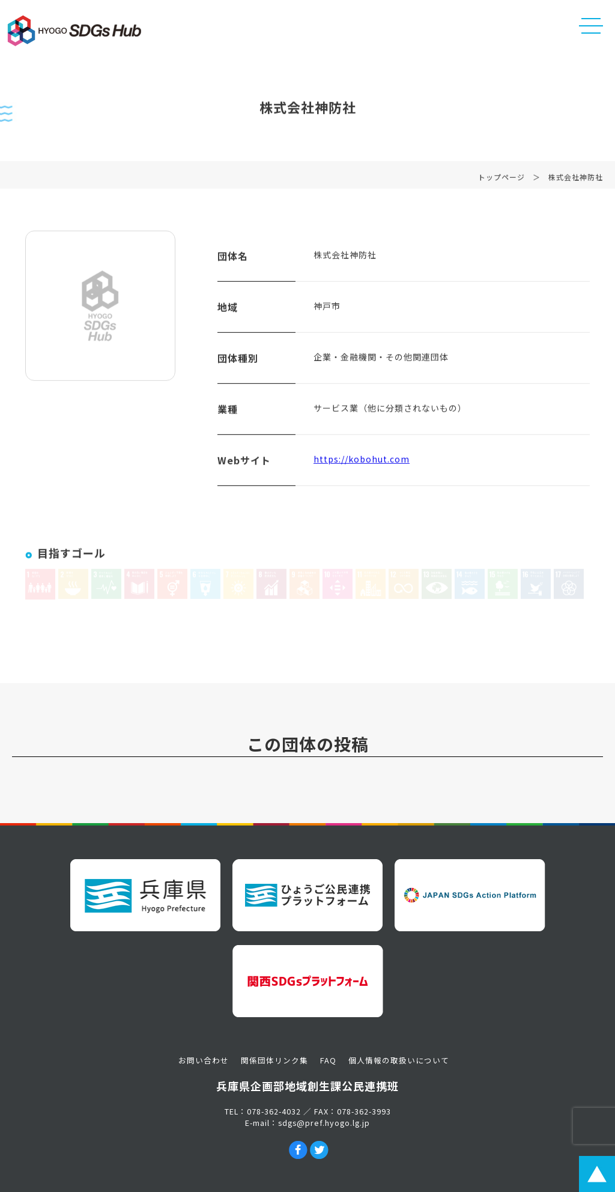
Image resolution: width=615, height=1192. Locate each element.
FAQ (328, 1060)
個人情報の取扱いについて (398, 1060)
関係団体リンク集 (274, 1060)
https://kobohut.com (362, 461)
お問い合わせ (203, 1060)
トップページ (501, 179)
